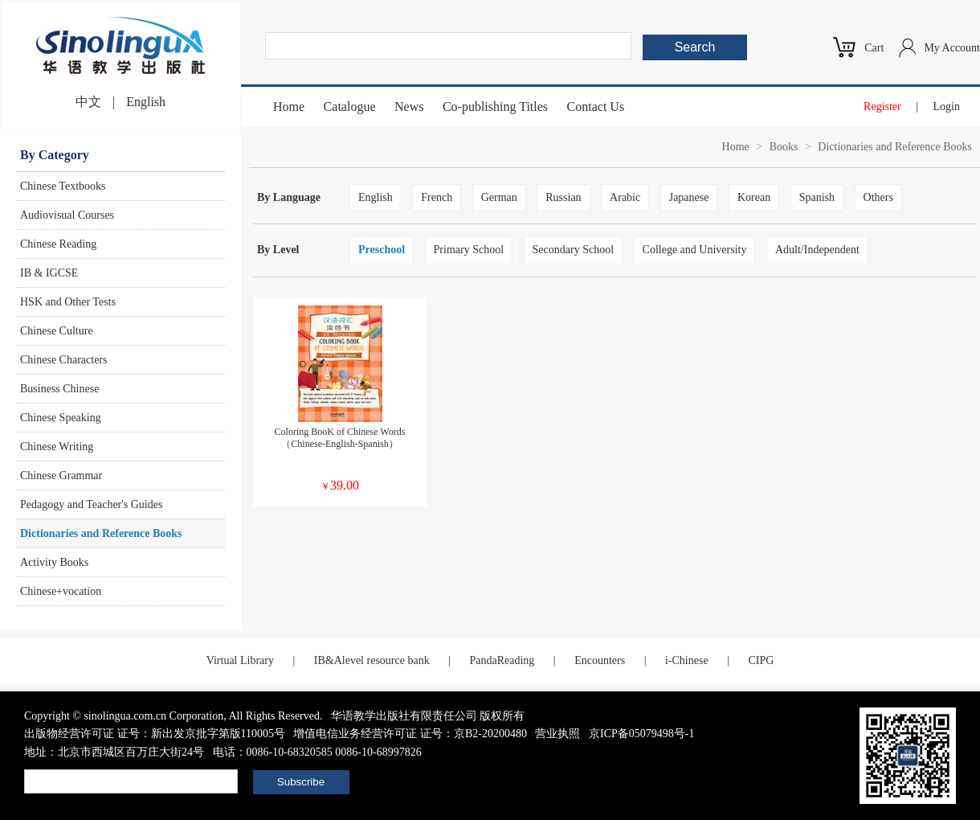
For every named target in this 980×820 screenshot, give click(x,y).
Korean (753, 197)
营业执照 (557, 734)
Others (878, 197)
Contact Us (596, 106)
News (408, 106)
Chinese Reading (58, 244)
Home (288, 106)
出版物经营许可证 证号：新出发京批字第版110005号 (154, 734)
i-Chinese (686, 660)
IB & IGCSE (49, 273)
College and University (695, 250)
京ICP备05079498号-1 (641, 734)
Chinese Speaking (60, 418)
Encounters (599, 660)
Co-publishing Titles (495, 106)
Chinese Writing (56, 447)
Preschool (381, 250)
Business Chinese (59, 389)
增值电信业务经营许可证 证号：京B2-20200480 (410, 734)
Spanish (817, 197)
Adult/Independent (817, 250)
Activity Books (54, 562)
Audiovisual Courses (67, 215)
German (499, 197)
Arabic (625, 197)
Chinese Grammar (61, 475)
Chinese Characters (63, 360)
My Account (952, 48)
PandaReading (501, 660)
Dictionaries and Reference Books (101, 533)
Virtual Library (240, 660)
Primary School (469, 250)
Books (784, 147)
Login (946, 106)
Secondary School (573, 250)
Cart (874, 48)
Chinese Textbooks (62, 186)
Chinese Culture (56, 331)
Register (882, 106)
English (145, 102)
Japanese (689, 197)
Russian (563, 197)
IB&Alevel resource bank (372, 660)
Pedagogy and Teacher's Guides (91, 504)
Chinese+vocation (60, 591)
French (436, 197)
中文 (88, 102)
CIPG (761, 660)
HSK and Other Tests (68, 302)
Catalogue (350, 106)
